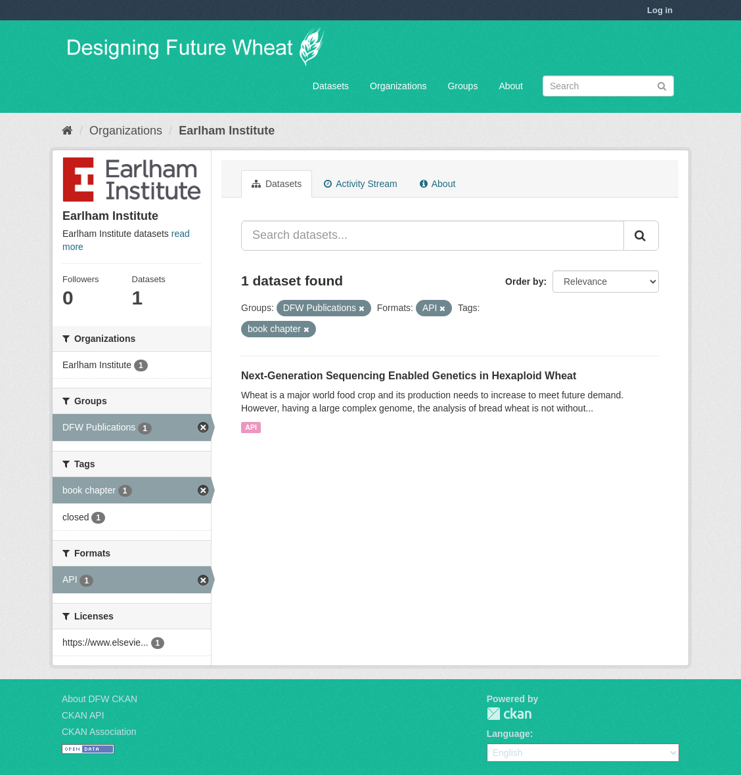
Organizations (398, 86)
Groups (462, 86)
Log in (660, 10)
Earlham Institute (227, 130)
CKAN (509, 714)
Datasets (331, 86)
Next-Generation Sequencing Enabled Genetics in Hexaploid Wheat (408, 375)
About (511, 86)
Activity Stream (360, 183)
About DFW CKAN (99, 699)
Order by (524, 281)
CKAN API (83, 715)
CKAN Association (99, 731)
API (251, 427)
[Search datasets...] (432, 235)
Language (508, 733)
